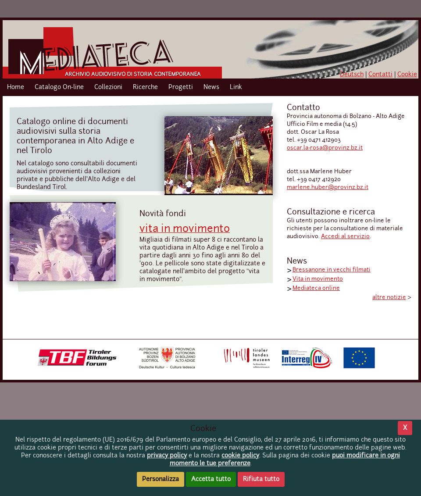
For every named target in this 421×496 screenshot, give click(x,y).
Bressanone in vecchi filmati (332, 270)
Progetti (180, 87)
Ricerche (145, 87)
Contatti (380, 74)
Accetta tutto (211, 479)
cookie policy (240, 455)
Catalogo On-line (59, 87)
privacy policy (167, 455)
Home (15, 87)
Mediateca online (316, 288)
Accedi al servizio (345, 236)
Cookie (407, 74)
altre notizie (389, 297)
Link (236, 87)
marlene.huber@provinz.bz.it (327, 187)
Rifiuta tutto (261, 479)
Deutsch (352, 74)
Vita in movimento (318, 279)
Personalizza (160, 479)
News (211, 87)
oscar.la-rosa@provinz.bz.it (325, 148)
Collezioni (108, 87)
